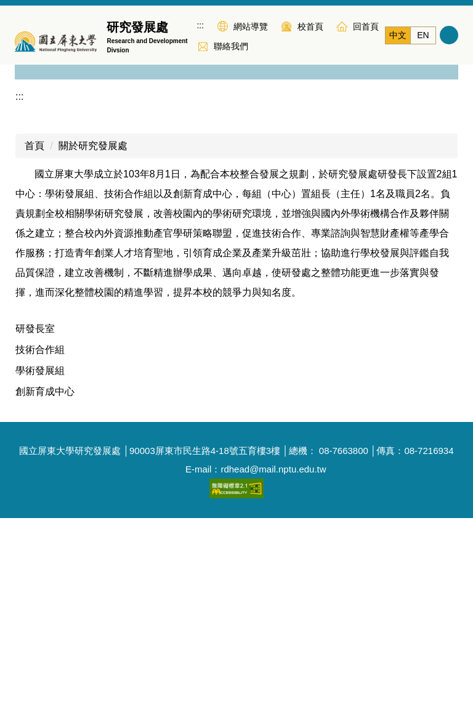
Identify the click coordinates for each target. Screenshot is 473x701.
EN (423, 35)
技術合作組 (40, 532)
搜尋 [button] (449, 35)
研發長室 (35, 511)
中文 (397, 35)
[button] (30, 154)
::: (200, 25)
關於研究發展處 (93, 328)
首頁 (34, 328)
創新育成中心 (45, 574)
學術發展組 (40, 553)
